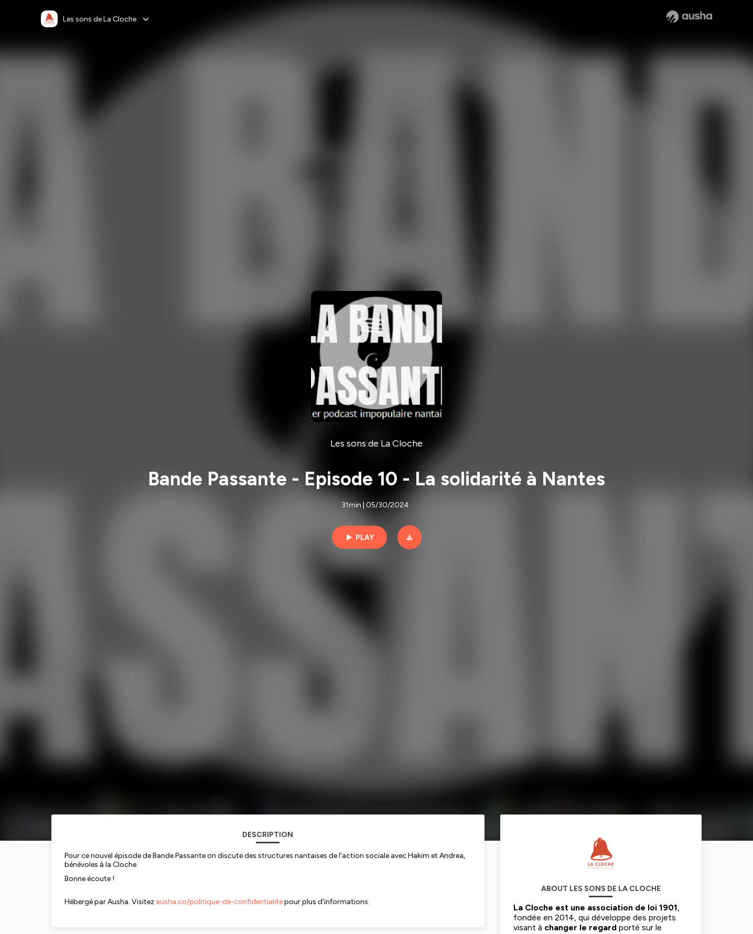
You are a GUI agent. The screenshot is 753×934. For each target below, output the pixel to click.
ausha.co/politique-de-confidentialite (219, 901)
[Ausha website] (689, 16)
